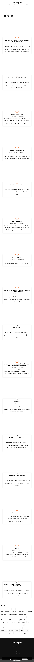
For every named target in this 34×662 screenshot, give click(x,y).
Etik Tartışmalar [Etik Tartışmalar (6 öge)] (27, 619)
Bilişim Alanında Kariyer (17, 221)
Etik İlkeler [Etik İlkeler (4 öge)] (3, 622)
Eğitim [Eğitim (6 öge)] (8, 622)
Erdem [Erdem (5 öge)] (16, 619)
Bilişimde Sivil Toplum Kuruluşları (17, 114)
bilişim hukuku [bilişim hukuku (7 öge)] (29, 611)
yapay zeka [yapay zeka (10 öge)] (26, 633)
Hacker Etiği (17, 548)
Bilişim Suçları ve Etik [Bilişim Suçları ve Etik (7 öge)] (13, 614)
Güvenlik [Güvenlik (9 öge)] (18, 622)
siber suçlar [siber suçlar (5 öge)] (25, 627)
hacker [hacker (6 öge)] (23, 622)
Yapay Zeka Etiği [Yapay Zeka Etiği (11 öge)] (4, 635)
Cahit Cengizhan (17, 2)
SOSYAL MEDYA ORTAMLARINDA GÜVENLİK (17, 475)
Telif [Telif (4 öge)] (27, 630)
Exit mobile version (17, 660)
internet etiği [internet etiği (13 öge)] (29, 622)
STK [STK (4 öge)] (17, 630)
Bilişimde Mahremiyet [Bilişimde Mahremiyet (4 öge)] (5, 611)
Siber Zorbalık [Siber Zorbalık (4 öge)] (3, 630)
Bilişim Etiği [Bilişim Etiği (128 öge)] (14, 611)
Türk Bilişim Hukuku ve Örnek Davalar (17, 185)
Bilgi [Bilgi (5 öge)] (13, 608)
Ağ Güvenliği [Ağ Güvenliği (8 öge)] (8, 608)
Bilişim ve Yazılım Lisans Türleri (17, 512)
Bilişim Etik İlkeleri (17, 328)
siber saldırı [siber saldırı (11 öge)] (11, 627)
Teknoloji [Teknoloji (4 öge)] (22, 630)
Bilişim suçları (17, 401)
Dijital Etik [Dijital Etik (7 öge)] (11, 619)
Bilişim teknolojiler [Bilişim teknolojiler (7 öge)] (22, 614)
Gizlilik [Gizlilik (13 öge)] (13, 622)
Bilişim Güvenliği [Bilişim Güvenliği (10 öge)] (21, 611)
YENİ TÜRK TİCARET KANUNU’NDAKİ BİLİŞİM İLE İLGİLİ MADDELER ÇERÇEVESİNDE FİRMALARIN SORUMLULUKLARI (17, 364)
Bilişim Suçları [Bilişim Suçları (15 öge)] (3, 614)
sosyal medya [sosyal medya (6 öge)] (11, 630)
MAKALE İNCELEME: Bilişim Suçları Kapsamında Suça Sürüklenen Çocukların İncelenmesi (17, 41)
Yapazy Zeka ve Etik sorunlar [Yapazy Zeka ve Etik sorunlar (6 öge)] (15, 635)
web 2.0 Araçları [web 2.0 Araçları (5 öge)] (18, 633)
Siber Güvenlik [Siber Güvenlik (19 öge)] (3, 627)
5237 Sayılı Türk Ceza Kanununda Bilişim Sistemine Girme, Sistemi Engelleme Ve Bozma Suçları (17, 291)
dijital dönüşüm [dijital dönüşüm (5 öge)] (4, 619)
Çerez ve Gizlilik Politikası (17, 659)
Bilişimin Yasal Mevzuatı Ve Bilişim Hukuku (17, 438)
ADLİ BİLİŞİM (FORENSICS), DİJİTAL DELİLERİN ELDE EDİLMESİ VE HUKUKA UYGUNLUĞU (17, 585)
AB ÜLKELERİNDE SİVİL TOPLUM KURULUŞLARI (17, 78)
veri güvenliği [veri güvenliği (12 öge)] (10, 633)
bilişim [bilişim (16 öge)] (25, 608)
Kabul (24, 659)
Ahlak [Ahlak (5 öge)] (2, 608)
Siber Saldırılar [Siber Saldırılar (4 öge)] (18, 627)
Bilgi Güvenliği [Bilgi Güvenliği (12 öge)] (19, 608)
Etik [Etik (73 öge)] (21, 619)
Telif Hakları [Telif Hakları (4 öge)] (3, 633)
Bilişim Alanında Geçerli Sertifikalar (17, 150)
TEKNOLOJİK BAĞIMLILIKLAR (17, 257)
